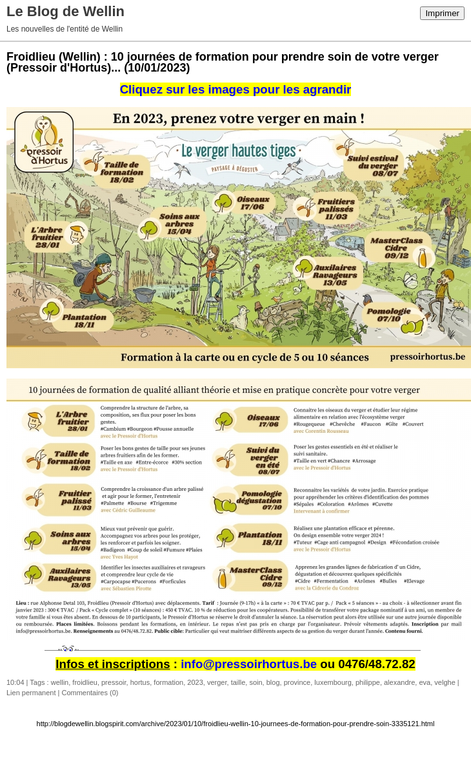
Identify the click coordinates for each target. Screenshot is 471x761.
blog (273, 682)
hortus (140, 682)
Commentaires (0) (89, 693)
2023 (195, 682)
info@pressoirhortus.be (249, 664)
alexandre (399, 682)
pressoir (113, 682)
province (297, 682)
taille (238, 682)
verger (217, 682)
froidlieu (84, 682)
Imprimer (442, 13)
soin (255, 682)
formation (168, 682)
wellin (60, 682)
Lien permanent (30, 693)
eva (424, 682)
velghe (444, 682)
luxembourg (332, 682)
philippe (368, 682)
